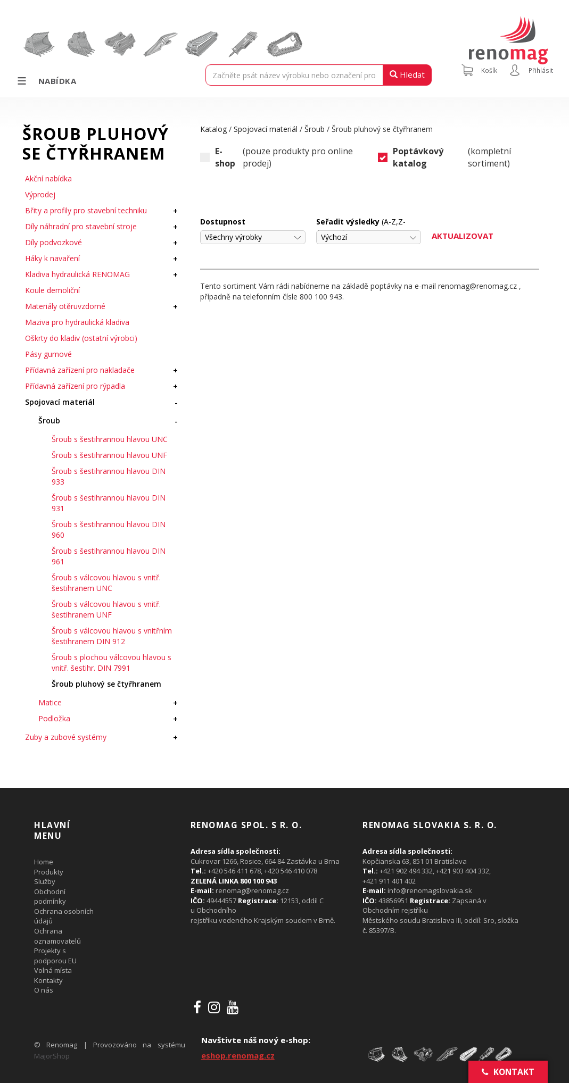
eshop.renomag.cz (238, 1055)
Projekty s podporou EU (55, 955)
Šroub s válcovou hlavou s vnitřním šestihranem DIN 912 (112, 636)
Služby (44, 881)
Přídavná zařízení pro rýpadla (75, 386)
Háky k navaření (52, 258)
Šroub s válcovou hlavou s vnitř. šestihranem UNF (106, 609)
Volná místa (53, 970)
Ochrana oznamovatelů (57, 936)
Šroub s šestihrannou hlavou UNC (110, 439)
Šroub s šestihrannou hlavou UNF (109, 455)
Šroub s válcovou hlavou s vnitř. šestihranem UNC (106, 582)
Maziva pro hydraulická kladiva (77, 322)
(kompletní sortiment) (444, 157)
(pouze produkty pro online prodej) (276, 157)
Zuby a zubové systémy (65, 737)
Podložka (54, 718)
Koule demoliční (52, 290)
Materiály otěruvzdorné (65, 306)
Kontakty (48, 980)
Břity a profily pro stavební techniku (86, 210)
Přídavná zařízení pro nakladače (80, 370)
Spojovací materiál (60, 402)
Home (43, 862)
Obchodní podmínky (50, 896)
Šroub (49, 420)
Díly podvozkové (53, 242)
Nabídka (46, 81)
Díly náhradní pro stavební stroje (81, 226)
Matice (50, 702)
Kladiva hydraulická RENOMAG (77, 274)
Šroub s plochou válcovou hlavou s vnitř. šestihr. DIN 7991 (111, 662)
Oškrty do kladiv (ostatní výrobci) (81, 338)
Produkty (48, 872)
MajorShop (52, 1056)
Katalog (213, 129)
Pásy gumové (48, 354)
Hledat (407, 74)
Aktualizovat (462, 235)
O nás (43, 990)
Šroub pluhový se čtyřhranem (106, 684)
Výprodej (40, 194)
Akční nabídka (48, 178)
